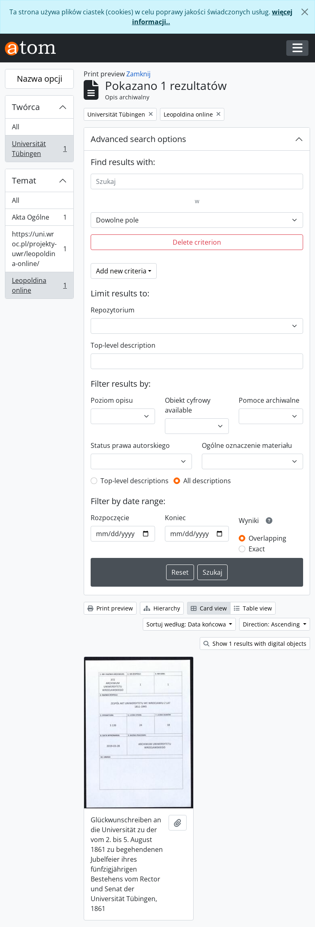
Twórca (26, 106)
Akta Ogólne (39, 219)
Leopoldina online (39, 285)
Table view (253, 608)
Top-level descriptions (134, 480)
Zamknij (138, 73)
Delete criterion (197, 242)
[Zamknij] (305, 11)
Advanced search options (138, 139)
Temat (24, 180)
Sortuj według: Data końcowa (187, 624)
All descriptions (207, 480)
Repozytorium (113, 309)
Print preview (110, 608)
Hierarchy (162, 608)
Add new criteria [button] (121, 270)
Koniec (175, 517)
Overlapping (267, 538)
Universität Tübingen (39, 148)
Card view (209, 608)
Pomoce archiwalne (269, 400)
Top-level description (123, 345)
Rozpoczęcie (110, 517)
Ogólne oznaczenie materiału (247, 445)
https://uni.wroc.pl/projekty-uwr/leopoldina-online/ (39, 248)
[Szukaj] (197, 181)
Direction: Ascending (272, 624)
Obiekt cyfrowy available (187, 405)
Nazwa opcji (39, 78)
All (15, 126)
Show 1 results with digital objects (254, 643)
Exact (257, 548)
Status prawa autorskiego (130, 445)
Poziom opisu (112, 400)
